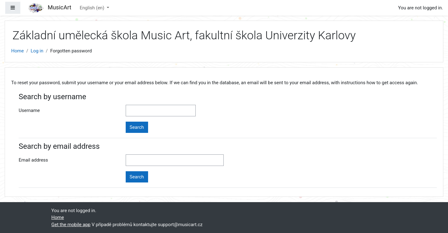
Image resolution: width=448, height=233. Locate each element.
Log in (37, 51)
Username (29, 110)
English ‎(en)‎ (92, 8)
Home (17, 51)
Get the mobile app (71, 224)
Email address (33, 160)
